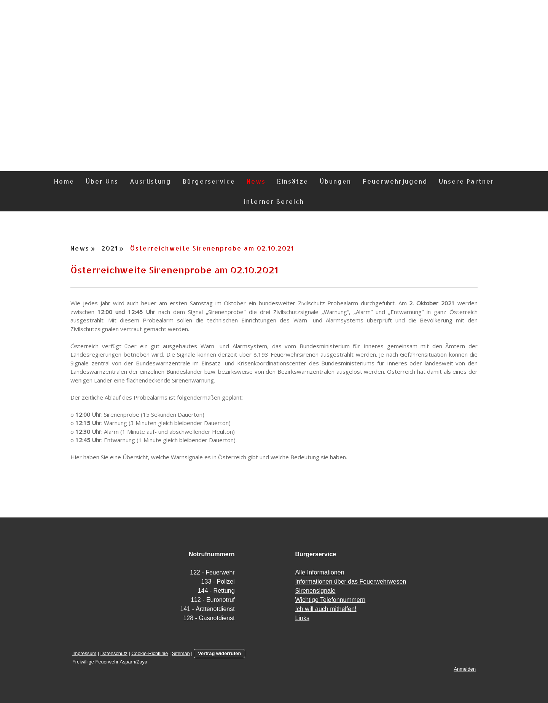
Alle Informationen (319, 572)
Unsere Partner (466, 181)
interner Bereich (274, 201)
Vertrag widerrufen (219, 653)
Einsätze (292, 181)
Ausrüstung (150, 181)
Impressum (84, 653)
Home (64, 181)
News (256, 181)
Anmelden (465, 669)
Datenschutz (113, 653)
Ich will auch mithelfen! (326, 609)
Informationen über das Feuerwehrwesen (350, 581)
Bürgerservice (209, 181)
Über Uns (102, 181)
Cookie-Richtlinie (149, 653)
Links (302, 618)
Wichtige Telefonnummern (330, 600)
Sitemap (181, 653)
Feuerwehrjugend (395, 181)
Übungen (335, 181)
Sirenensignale (315, 590)
